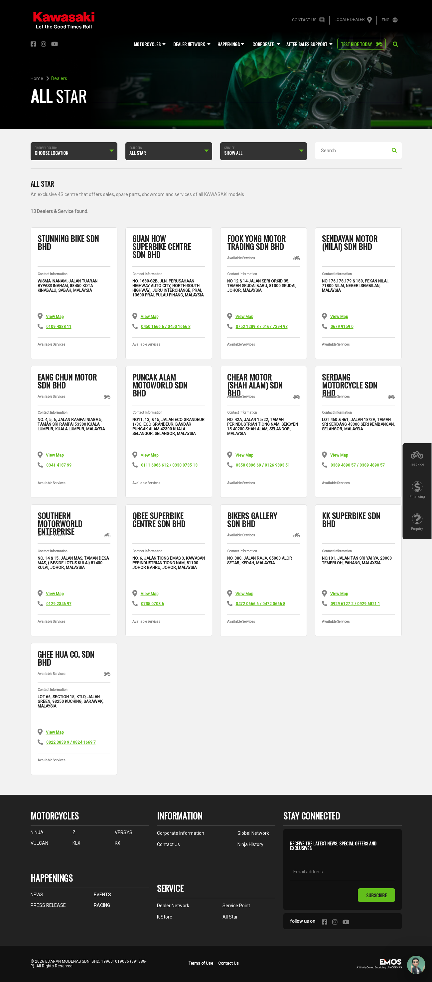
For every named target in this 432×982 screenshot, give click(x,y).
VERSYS (123, 832)
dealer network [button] (189, 44)
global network (253, 833)
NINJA (37, 832)
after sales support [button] (306, 44)
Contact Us (228, 963)
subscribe (376, 895)
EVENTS (102, 894)
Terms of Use (201, 963)
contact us (168, 844)
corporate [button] (263, 44)
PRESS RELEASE (48, 905)
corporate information (180, 833)
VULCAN (39, 843)
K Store (164, 917)
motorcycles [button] (147, 44)
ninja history (250, 844)
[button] (395, 44)
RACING (102, 905)
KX (117, 843)
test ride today (356, 44)
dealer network (173, 905)
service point (236, 905)
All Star (230, 917)
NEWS (37, 894)
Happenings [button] (228, 44)
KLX (76, 843)
